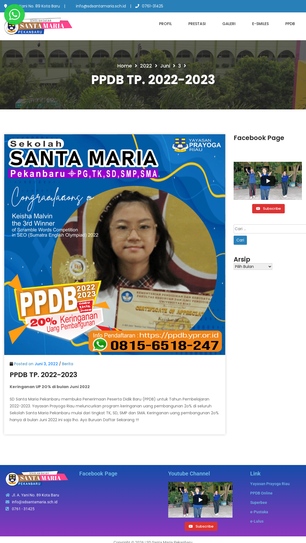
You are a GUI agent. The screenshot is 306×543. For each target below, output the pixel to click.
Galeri (229, 23)
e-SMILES (260, 23)
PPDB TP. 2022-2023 (43, 375)
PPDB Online (261, 493)
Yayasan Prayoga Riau (270, 484)
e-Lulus (256, 521)
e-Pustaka (259, 512)
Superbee (258, 502)
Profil (165, 23)
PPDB (290, 23)
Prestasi (197, 23)
